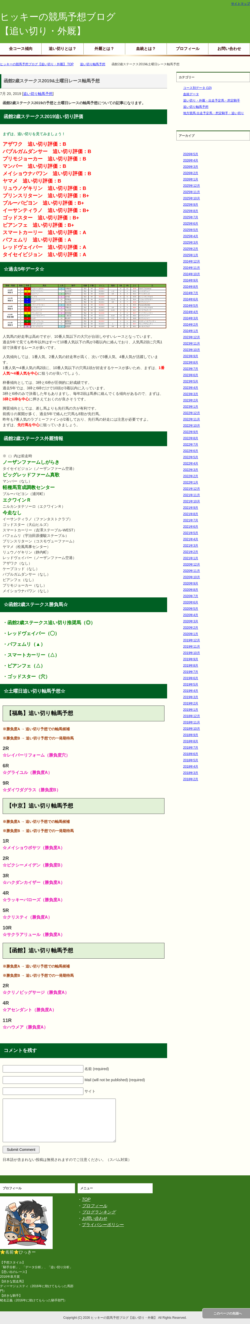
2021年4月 (190, 539)
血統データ (191, 94)
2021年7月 (190, 520)
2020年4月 (190, 615)
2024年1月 (190, 331)
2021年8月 (190, 514)
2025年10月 (191, 198)
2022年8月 (190, 438)
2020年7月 (190, 596)
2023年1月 (190, 407)
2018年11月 (191, 722)
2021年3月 (190, 545)
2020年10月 (191, 577)
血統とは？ (146, 48)
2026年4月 (190, 160)
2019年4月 (190, 691)
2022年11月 (191, 419)
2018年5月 (190, 760)
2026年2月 (190, 173)
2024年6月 (190, 299)
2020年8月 (190, 590)
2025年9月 (190, 205)
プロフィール (187, 48)
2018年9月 (190, 735)
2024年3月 (190, 318)
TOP (86, 1199)
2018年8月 (190, 741)
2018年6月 (190, 754)
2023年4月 (190, 388)
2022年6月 (190, 451)
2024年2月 (190, 324)
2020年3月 (190, 621)
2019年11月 (191, 646)
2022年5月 (190, 457)
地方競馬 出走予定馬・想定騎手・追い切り (213, 113)
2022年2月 (190, 476)
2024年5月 (190, 306)
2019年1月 (190, 710)
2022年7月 (190, 444)
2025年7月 (190, 217)
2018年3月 (190, 773)
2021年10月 (191, 501)
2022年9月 (190, 432)
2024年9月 (190, 280)
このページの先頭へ (227, 1313)
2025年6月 (190, 223)
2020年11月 (191, 571)
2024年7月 (190, 293)
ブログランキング (99, 1212)
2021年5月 (190, 533)
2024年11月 (191, 268)
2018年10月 (191, 729)
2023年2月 (190, 400)
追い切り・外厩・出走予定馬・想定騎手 (211, 100)
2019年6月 (190, 678)
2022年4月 (190, 463)
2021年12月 (191, 489)
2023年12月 (191, 337)
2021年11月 (191, 495)
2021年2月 (190, 552)
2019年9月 (190, 659)
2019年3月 (190, 697)
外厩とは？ (104, 48)
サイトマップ (240, 4)
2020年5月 (190, 609)
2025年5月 (190, 230)
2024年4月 (190, 312)
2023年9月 (190, 356)
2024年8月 (190, 287)
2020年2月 (190, 628)
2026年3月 (190, 167)
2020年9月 (190, 583)
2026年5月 (190, 154)
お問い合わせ (229, 48)
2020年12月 (191, 564)
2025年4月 (190, 236)
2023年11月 (191, 343)
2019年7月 (190, 672)
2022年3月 (190, 470)
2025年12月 (191, 186)
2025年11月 (191, 192)
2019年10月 (191, 653)
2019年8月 (190, 665)
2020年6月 (190, 602)
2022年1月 (190, 482)
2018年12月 (191, 716)
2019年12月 (191, 640)
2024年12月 (191, 261)
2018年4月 (190, 766)
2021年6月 (190, 526)
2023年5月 (190, 381)
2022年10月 (191, 425)
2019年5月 (190, 684)
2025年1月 (190, 255)
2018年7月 (190, 747)
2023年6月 (190, 375)
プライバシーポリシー (103, 1224)
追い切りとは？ (62, 48)
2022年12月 (191, 413)
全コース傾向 (21, 48)
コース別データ (197, 88)
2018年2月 (190, 779)
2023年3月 (190, 394)
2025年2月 (190, 249)
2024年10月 (191, 274)
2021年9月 (190, 508)
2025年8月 (190, 211)
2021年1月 (190, 558)
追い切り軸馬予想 (38, 94)
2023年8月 (190, 362)
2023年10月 (191, 350)
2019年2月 (190, 703)
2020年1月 (190, 634)
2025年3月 (190, 242)
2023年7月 (190, 369)
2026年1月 (190, 179)
